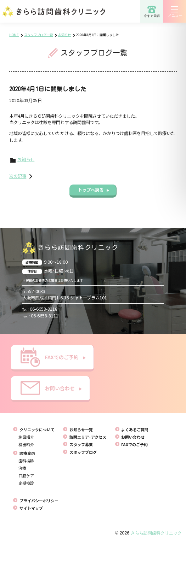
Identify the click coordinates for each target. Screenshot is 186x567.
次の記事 (17, 176)
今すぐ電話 (152, 11)
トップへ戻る (93, 190)
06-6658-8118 (39, 309)
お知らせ (25, 159)
